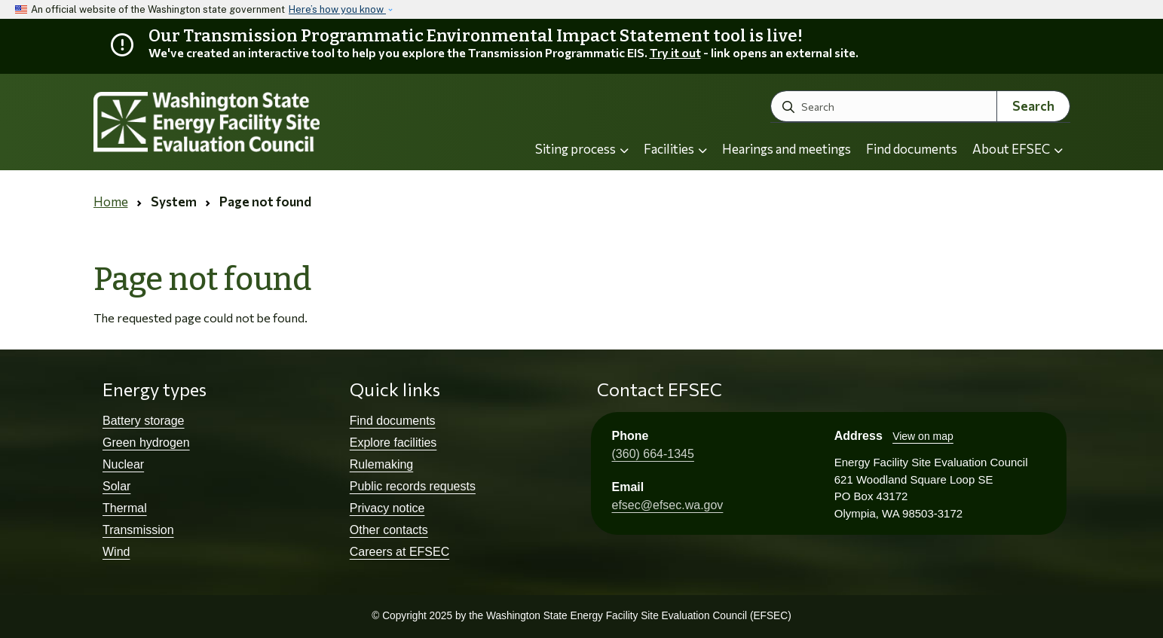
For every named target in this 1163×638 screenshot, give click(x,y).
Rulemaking (381, 464)
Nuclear (123, 464)
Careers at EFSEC (399, 551)
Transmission (138, 530)
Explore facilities (393, 442)
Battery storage (144, 420)
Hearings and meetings (786, 149)
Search (1033, 106)
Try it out (675, 52)
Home (110, 201)
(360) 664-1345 (653, 453)
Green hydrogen (146, 442)
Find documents (911, 149)
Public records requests (413, 486)
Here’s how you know (337, 9)
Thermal (125, 508)
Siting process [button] (582, 149)
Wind (116, 551)
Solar (116, 486)
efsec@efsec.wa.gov (668, 505)
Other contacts (389, 530)
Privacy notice (387, 508)
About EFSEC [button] (1017, 149)
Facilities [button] (675, 149)
